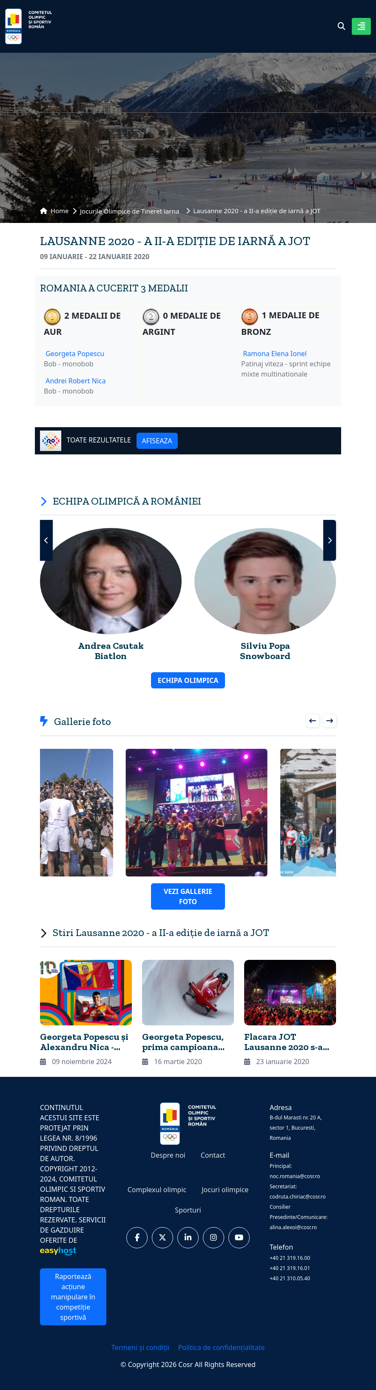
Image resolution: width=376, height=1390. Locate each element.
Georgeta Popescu (75, 353)
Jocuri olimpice (225, 1189)
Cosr (186, 1364)
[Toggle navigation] (361, 26)
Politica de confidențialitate (221, 1347)
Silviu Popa (265, 645)
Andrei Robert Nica (76, 380)
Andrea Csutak (111, 645)
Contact (213, 1155)
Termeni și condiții (141, 1347)
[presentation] (46, 540)
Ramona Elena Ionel (275, 353)
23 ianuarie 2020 (276, 1061)
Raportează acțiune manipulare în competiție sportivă (73, 1297)
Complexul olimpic (157, 1189)
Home (54, 210)
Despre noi (168, 1155)
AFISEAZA (157, 440)
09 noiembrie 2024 (76, 1061)
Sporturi (188, 1210)
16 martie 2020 (172, 1061)
